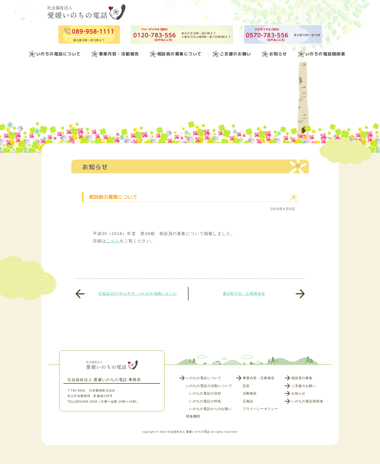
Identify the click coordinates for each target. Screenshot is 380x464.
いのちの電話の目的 (205, 393)
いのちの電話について (58, 54)
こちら (113, 240)
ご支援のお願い (235, 54)
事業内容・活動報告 (119, 54)
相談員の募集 (302, 378)
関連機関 (193, 416)
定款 (246, 386)
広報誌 (248, 401)
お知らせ (278, 54)
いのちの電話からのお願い (210, 409)
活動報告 (250, 393)
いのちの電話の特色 (205, 401)
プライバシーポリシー (260, 409)
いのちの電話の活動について (209, 386)
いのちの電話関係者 (325, 54)
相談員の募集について (179, 54)
